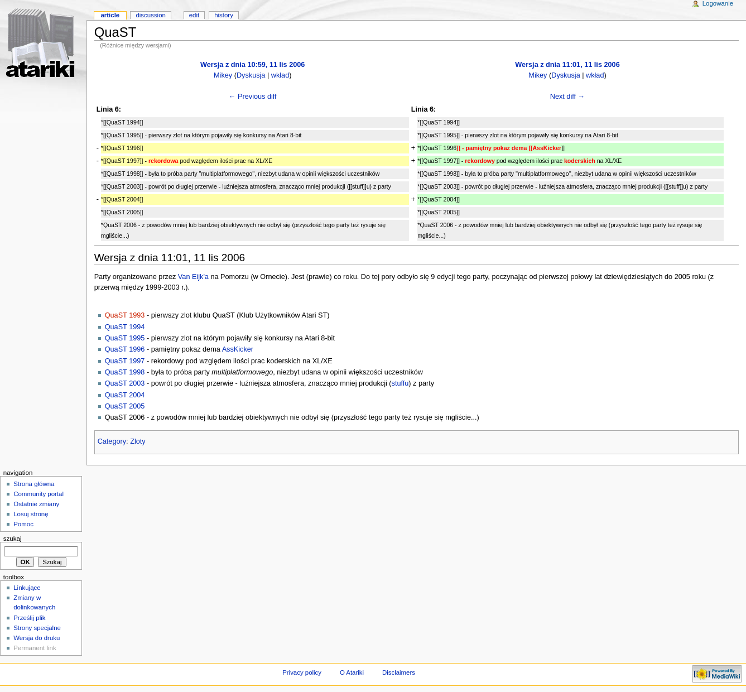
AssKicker (237, 349)
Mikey (223, 75)
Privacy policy (301, 672)
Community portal (38, 494)
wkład (280, 75)
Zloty (138, 441)
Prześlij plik (29, 617)
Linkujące (26, 587)
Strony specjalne (37, 627)
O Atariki (352, 672)
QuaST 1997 (125, 361)
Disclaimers (398, 672)
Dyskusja (251, 75)
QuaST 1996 (125, 349)
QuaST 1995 (125, 338)
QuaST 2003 (125, 383)
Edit (194, 15)
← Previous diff (253, 96)
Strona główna (33, 483)
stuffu (400, 383)
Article (109, 15)
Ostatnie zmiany (36, 504)
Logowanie (717, 3)
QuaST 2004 (125, 395)
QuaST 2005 (125, 406)
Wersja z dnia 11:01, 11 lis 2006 (567, 65)
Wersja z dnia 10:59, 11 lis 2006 (252, 65)
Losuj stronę (30, 514)
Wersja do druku (36, 638)
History (223, 15)
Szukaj (12, 538)
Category (112, 441)
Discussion (150, 15)
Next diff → (567, 96)
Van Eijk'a (193, 277)
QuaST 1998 (125, 372)
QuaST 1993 (125, 315)
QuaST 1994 (125, 327)
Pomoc (23, 524)
